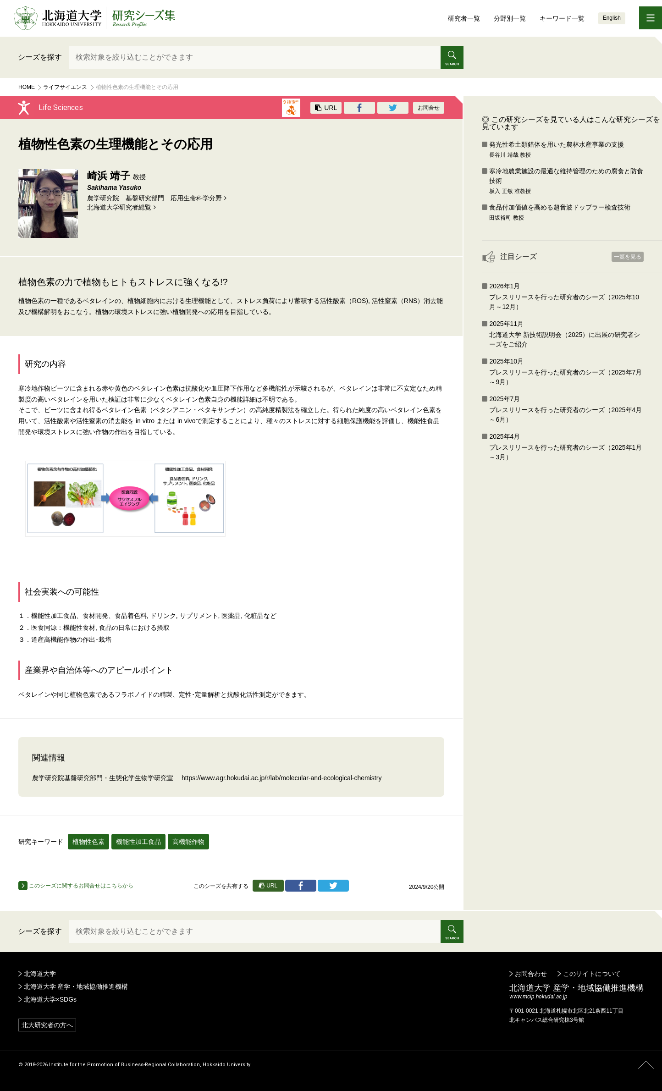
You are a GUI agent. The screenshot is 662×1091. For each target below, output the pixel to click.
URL (326, 107)
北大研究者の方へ (47, 1025)
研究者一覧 (464, 18)
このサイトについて (592, 973)
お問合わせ (531, 973)
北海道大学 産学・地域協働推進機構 (76, 986)
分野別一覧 (510, 18)
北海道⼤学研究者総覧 (119, 207)
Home (26, 87)
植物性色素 (88, 841)
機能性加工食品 (138, 841)
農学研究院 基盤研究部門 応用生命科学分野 (154, 198)
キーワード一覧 (562, 18)
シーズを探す (40, 57)
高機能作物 (188, 841)
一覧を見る (627, 256)
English (612, 18)
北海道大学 (40, 973)
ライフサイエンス (65, 87)
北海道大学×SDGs (50, 999)
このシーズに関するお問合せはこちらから (75, 885)
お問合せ (429, 108)
